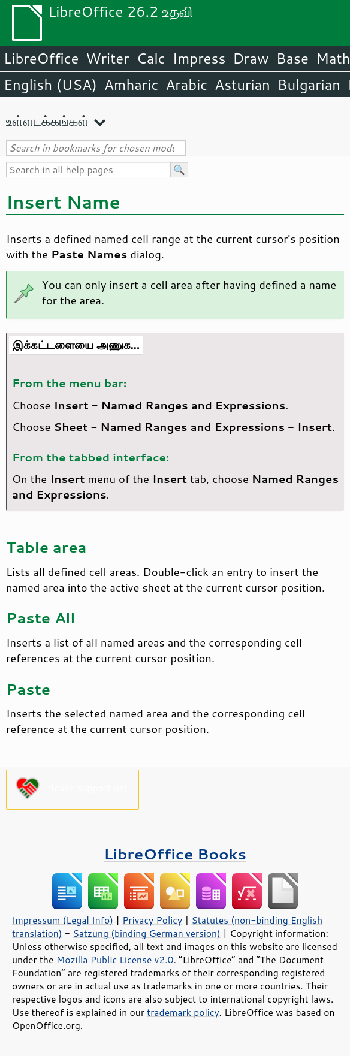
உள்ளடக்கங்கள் (47, 120)
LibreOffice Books (175, 853)
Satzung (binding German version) (147, 933)
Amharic (131, 84)
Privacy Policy (152, 920)
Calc (151, 58)
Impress (199, 58)
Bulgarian (308, 84)
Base (292, 58)
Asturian (242, 84)
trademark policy (183, 1012)
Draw (250, 58)
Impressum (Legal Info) (62, 920)
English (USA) (50, 84)
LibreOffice (41, 58)
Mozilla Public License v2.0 (115, 959)
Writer (107, 58)
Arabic (186, 84)
